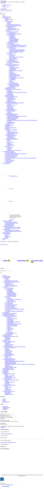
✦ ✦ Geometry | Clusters (12, 52)
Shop (5, 241)
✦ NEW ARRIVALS (9, 19)
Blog (4, 239)
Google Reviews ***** (7, 4)
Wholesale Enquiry (6, 401)
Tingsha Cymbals (10, 123)
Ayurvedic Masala (13, 68)
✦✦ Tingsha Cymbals (9, 161)
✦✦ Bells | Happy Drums (9, 160)
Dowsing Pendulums (11, 105)
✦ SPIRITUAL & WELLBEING (11, 129)
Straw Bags (9, 149)
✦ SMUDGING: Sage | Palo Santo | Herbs (13, 89)
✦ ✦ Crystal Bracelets (9, 289)
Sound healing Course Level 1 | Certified (12, 227)
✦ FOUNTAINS (6, 372)
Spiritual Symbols (10, 133)
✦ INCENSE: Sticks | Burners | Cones (12, 64)
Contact (4, 398)
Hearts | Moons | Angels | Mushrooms (16, 56)
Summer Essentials (10, 145)
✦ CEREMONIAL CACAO (10, 88)
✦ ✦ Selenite (9, 63)
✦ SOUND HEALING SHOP (8, 151)
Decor (8, 141)
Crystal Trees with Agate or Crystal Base (17, 50)
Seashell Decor (10, 144)
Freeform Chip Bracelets (14, 39)
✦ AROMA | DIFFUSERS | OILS (11, 96)
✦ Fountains (7, 126)
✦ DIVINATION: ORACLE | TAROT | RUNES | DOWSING (14, 346)
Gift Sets (9, 23)
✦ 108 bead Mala (10, 43)
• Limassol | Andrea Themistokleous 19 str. (8, 442)
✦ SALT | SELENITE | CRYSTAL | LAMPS (13, 25)
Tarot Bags (9, 104)
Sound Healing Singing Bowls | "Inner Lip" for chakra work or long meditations (22, 120)
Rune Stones (9, 106)
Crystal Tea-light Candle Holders (13, 29)
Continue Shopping (6, 486)
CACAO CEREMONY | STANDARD (12, 230)
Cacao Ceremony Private (9, 225)
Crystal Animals (13, 54)
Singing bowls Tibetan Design (12, 117)
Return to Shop (10, 484)
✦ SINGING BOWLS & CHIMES (11, 114)
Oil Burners (9, 100)
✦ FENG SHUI (5, 370)
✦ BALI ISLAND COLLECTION (11, 139)
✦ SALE (6, 20)
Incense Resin (9, 93)
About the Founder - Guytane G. (11, 221)
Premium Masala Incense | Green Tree (17, 77)
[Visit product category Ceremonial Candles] (37, 260)
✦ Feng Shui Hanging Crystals (10, 127)
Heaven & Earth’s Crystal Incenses (13, 321)
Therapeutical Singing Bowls (12, 118)
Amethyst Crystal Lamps (11, 28)
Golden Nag (12, 72)
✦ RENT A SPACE (6, 232)
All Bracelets (12, 36)
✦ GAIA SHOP (6, 18)
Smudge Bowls (10, 94)
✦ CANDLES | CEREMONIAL (11, 109)
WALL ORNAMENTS (11, 138)
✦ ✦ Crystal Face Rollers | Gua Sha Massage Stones (17, 45)
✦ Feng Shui (7, 128)
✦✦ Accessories (8, 159)
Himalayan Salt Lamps (11, 26)
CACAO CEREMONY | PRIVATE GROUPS (13, 231)
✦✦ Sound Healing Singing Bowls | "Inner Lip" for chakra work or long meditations (20, 157)
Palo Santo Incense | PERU (15, 75)
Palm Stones (12, 55)
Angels (8, 130)
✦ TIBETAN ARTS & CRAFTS (11, 134)
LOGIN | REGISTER (7, 233)
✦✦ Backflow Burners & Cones (13, 83)
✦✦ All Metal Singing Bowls (10, 152)
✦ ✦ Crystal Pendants (11, 32)
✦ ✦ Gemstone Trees (11, 47)
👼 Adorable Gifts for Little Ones (13, 24)
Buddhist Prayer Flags (9, 394)
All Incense (12, 66)
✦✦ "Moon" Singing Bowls (10, 156)
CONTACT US (5, 238)
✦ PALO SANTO (6, 340)
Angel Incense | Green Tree (15, 67)
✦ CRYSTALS (8, 30)
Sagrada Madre (12, 79)
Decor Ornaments (10, 142)
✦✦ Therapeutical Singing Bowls (11, 155)
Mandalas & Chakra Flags (12, 131)
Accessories (9, 121)
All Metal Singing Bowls (11, 115)
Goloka (11, 71)
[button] (3, 13)
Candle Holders (10, 113)
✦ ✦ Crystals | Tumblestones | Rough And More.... (16, 46)
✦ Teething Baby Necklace (12, 42)
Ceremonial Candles (11, 110)
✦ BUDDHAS (7, 124)
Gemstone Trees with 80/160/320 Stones (17, 49)
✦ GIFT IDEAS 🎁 (8, 21)
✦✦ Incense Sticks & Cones (12, 65)
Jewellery (9, 140)
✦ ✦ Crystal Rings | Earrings (12, 31)
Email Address (3, 416)
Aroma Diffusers (10, 97)
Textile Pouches (10, 147)
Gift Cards (9, 22)
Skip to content (3, 0)
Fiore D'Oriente (12, 69)
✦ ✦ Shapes (9, 53)
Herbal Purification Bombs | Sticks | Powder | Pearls (16, 92)
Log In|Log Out (8, 236)
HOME (4, 15)
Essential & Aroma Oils (11, 98)
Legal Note (5, 409)
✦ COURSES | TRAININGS (8, 226)
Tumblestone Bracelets (14, 40)
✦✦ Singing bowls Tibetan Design (11, 154)
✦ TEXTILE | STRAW (7, 378)
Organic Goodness (13, 73)
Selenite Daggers (10, 107)
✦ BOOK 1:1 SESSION (7, 220)
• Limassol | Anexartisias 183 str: (6, 433)
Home (1, 241)
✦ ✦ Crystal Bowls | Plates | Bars (13, 44)
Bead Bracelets (12, 37)
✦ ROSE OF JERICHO (9, 95)
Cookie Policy (5, 408)
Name (1, 414)
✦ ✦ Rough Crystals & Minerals (13, 62)
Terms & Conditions (6, 407)
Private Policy (5, 406)
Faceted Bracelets (13, 38)
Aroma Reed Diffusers (11, 101)
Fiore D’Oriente (10, 319)
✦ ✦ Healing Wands (11, 60)
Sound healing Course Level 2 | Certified (12, 228)
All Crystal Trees (13, 48)
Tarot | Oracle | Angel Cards (12, 103)
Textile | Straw (7, 146)
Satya (11, 80)
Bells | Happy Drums (11, 122)
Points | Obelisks (13, 57)
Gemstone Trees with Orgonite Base (16, 51)
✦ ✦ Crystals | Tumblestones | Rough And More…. (14, 311)
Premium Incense (13, 76)
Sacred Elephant (13, 78)
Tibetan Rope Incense (14, 82)
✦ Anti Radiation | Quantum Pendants (14, 33)
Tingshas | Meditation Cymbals (10, 367)
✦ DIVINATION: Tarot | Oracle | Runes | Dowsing (14, 102)
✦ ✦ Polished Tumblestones (12, 61)
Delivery (4, 5)
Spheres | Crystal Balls (11, 301)
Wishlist (6, 237)
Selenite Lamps (10, 27)
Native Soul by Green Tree (14, 74)
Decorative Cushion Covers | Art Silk (14, 150)
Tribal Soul (12, 81)
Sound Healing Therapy (9, 224)
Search (1, 270)
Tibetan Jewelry (10, 137)
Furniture (9, 143)
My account (7, 234)
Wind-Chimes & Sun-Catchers (13, 132)
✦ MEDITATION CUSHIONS (8, 369)
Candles (6, 356)
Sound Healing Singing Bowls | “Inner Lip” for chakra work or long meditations (19, 364)
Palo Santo (9, 90)
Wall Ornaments (8, 392)
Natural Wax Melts (10, 99)
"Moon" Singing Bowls (11, 119)
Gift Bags (9, 148)
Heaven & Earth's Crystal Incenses (16, 70)
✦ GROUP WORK (6, 229)
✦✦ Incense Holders (11, 87)
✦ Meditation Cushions (9, 125)
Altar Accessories (10, 108)
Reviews (4, 400)
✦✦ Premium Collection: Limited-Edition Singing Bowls (15, 153)
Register (6, 235)
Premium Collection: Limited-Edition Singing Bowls (17, 116)
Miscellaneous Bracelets (14, 41)
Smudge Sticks (10, 91)
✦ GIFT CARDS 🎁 (6, 16)
